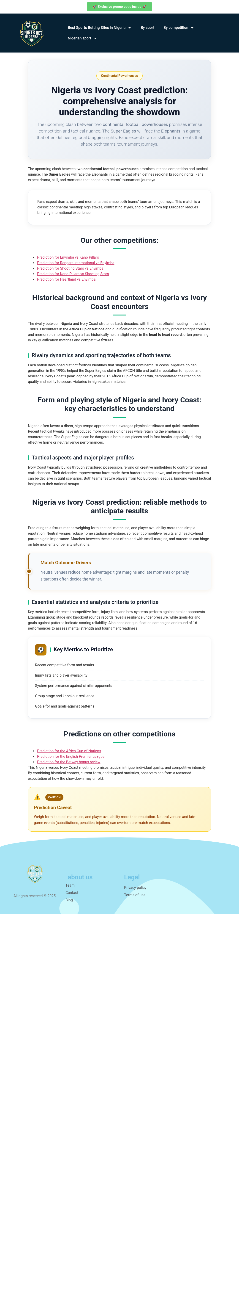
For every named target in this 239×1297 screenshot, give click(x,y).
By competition (178, 28)
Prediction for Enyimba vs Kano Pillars (68, 257)
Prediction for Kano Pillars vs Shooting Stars (73, 274)
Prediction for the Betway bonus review (68, 762)
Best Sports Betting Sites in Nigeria (99, 28)
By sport (147, 27)
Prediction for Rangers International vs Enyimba (75, 263)
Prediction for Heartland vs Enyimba (66, 279)
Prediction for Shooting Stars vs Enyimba (70, 268)
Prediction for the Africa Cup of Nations (69, 751)
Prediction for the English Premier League (70, 756)
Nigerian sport (82, 38)
